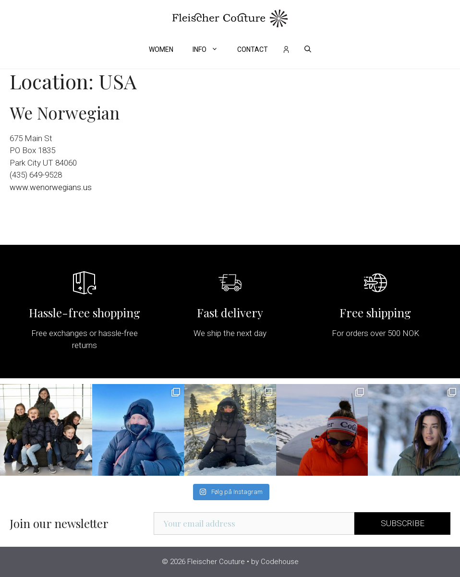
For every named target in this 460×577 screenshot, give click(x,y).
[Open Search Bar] (308, 49)
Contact (252, 49)
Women (161, 49)
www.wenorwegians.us (51, 187)
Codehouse (280, 561)
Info (210, 49)
